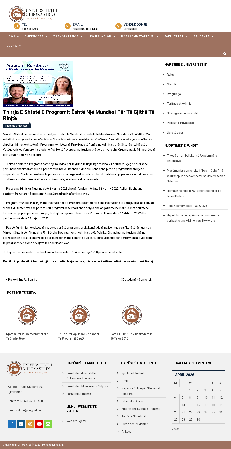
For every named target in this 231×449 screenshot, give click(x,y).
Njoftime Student (133, 373)
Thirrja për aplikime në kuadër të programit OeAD (78, 336)
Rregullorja (174, 94)
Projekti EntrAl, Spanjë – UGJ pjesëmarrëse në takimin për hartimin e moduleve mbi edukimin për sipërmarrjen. (24, 279)
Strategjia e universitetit (182, 113)
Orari (125, 381)
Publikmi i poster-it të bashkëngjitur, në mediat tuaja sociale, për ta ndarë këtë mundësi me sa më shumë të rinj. (78, 261)
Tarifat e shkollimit (179, 103)
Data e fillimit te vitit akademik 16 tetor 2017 (131, 336)
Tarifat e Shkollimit (134, 416)
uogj (11, 36)
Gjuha (12, 45)
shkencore (34, 36)
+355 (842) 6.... (31, 28)
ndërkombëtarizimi (138, 36)
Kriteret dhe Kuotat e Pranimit (141, 408)
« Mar (175, 429)
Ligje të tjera (175, 132)
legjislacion (99, 36)
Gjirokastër (131, 28)
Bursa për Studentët (135, 424)
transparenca (66, 36)
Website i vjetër (76, 421)
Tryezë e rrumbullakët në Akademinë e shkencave (192, 158)
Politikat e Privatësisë (181, 122)
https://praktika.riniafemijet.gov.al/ (67, 193)
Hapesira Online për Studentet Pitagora (141, 391)
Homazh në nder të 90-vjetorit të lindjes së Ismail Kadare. (194, 193)
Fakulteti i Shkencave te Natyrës (87, 386)
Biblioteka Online (132, 401)
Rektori (171, 74)
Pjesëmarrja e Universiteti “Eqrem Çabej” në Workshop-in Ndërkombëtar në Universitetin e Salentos (196, 176)
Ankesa (126, 431)
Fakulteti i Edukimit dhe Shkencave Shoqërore (81, 376)
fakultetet (174, 36)
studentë (202, 36)
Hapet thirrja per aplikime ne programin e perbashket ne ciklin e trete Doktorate (193, 218)
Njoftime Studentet (16, 125)
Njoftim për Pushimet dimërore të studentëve (27, 336)
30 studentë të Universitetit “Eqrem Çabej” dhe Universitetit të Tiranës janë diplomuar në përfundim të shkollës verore (138, 279)
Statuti (171, 84)
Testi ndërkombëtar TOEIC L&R (187, 205)
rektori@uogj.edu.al (85, 28)
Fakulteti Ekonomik (79, 393)
